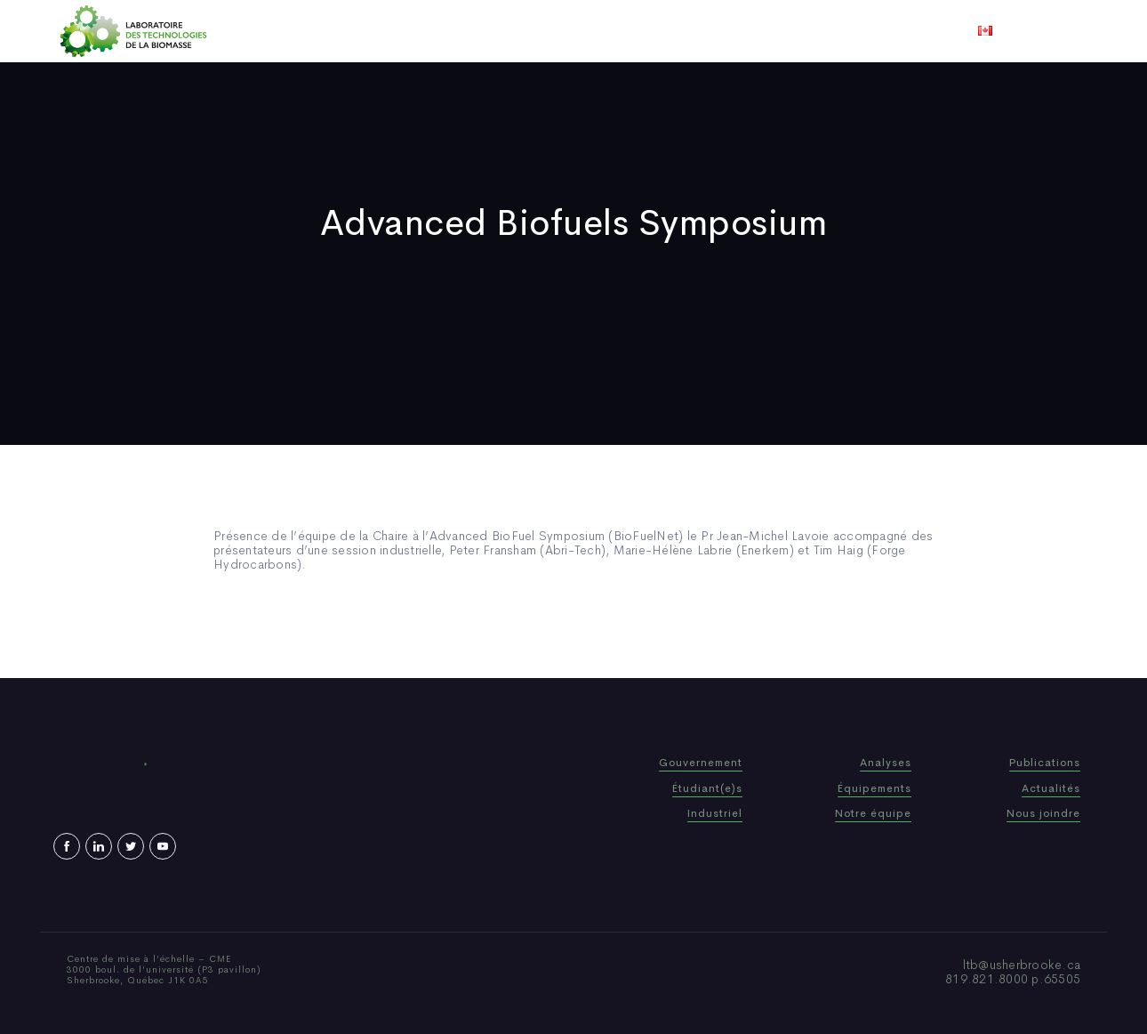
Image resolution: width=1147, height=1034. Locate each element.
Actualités (639, 31)
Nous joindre (794, 31)
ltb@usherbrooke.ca (1022, 965)
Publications (548, 31)
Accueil (335, 31)
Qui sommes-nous (434, 31)
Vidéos (713, 31)
